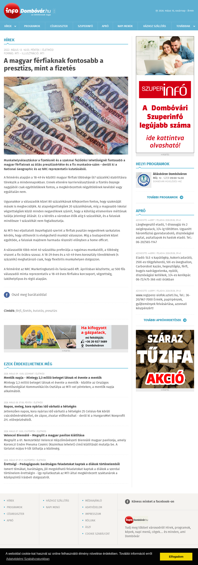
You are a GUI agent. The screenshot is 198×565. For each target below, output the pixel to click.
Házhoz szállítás (154, 26)
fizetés (27, 310)
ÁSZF (88, 527)
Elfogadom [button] (176, 556)
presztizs (51, 310)
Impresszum (93, 514)
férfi (18, 310)
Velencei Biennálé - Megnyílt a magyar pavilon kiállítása (44, 435)
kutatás (38, 310)
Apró (105, 26)
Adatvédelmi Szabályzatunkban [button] (28, 559)
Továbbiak (183, 26)
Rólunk (90, 520)
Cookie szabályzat (97, 534)
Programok (32, 26)
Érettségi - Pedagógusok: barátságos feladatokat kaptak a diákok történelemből (62, 464)
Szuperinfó (85, 26)
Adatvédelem (93, 507)
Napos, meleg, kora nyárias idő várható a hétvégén (40, 406)
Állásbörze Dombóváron (170, 174)
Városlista (54, 11)
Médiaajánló (93, 501)
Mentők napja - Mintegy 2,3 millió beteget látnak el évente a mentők (53, 377)
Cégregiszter (59, 26)
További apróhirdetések (162, 320)
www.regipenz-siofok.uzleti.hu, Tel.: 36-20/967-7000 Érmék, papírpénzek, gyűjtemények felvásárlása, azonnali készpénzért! (163, 302)
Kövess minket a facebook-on (153, 501)
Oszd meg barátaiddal (29, 295)
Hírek (8, 26)
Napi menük (125, 26)
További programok (162, 197)
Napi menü (53, 507)
